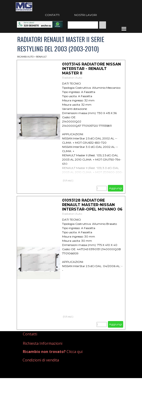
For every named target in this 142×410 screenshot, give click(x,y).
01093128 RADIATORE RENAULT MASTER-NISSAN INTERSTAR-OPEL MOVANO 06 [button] (92, 204)
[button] (40, 23)
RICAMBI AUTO (25, 56)
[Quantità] (102, 188)
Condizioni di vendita (41, 360)
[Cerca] (82, 25)
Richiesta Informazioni (42, 343)
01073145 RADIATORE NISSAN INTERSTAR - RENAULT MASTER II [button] (91, 68)
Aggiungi (115, 188)
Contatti (30, 334)
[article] (71, 127)
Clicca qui (53, 351)
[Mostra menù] (123, 28)
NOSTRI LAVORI (85, 15)
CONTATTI (52, 15)
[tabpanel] (43, 334)
